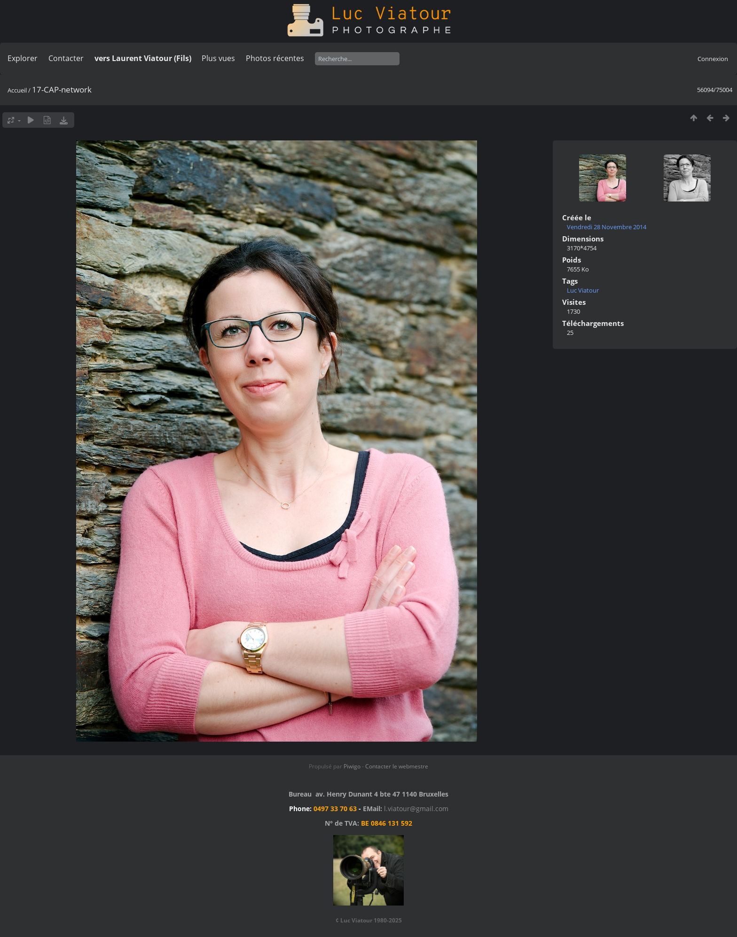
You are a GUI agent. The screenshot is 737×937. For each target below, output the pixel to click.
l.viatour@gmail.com (416, 808)
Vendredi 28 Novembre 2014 (606, 227)
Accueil (17, 90)
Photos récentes (275, 58)
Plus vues (218, 58)
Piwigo (352, 766)
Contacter (66, 58)
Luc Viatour (583, 290)
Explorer (23, 58)
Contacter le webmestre (396, 766)
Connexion (713, 58)
